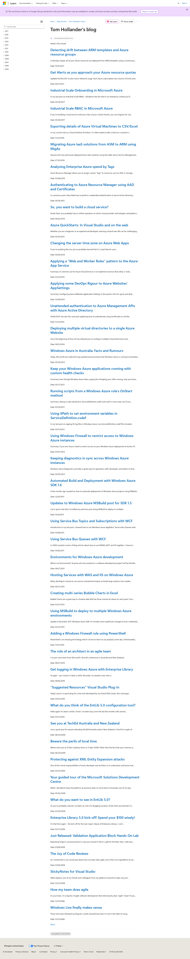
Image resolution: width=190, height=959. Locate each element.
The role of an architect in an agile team (80, 651)
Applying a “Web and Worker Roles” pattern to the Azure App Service (94, 263)
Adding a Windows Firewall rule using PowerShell (88, 633)
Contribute (43, 952)
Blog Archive (61, 21)
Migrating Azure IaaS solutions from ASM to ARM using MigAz (93, 146)
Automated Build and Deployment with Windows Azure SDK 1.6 (92, 482)
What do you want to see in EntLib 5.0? (80, 799)
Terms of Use (88, 952)
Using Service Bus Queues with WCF (78, 539)
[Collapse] (42, 21)
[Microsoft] (4, 3)
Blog (33, 952)
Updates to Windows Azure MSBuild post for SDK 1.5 (91, 503)
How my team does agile (69, 889)
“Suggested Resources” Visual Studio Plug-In (84, 687)
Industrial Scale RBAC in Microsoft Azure (81, 108)
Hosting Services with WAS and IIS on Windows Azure (91, 574)
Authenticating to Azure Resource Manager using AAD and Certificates (92, 186)
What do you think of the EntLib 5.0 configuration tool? (92, 705)
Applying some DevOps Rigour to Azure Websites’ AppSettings (89, 285)
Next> (53, 924)
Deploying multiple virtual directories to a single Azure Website (92, 330)
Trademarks (100, 952)
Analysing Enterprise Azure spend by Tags (82, 166)
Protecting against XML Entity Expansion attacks (87, 759)
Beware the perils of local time (73, 741)
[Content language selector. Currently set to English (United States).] (14, 946)
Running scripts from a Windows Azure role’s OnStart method (91, 393)
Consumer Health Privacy (69, 952)
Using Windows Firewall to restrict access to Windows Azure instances (92, 437)
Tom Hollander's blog (77, 21)
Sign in (184, 3)
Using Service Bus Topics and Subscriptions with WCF (91, 521)
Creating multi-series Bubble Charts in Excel (84, 593)
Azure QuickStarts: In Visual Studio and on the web (89, 225)
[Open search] (178, 3)
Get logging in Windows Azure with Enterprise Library (91, 669)
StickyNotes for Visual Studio (72, 871)
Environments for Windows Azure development (86, 557)
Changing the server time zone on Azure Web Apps (89, 243)
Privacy (53, 952)
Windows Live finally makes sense (76, 907)
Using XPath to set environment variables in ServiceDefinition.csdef (83, 415)
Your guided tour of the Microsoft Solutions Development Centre (94, 779)
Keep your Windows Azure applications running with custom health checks (90, 370)
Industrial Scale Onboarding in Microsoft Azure (86, 90)
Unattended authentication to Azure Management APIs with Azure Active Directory (92, 307)
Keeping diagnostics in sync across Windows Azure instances (89, 460)
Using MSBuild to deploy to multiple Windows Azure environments (90, 612)
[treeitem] (24, 31)
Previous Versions (22, 952)
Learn (52, 21)
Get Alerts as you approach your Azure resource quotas (93, 72)
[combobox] (24, 27)
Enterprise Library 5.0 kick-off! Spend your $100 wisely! (92, 817)
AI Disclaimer (8, 952)
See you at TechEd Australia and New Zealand (85, 723)
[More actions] (137, 21)
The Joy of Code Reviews (69, 853)
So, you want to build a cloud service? (79, 207)
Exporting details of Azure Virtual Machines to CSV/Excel (94, 126)
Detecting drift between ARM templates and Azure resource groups (89, 52)
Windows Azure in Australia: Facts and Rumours (86, 350)
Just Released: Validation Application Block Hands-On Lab (94, 835)
